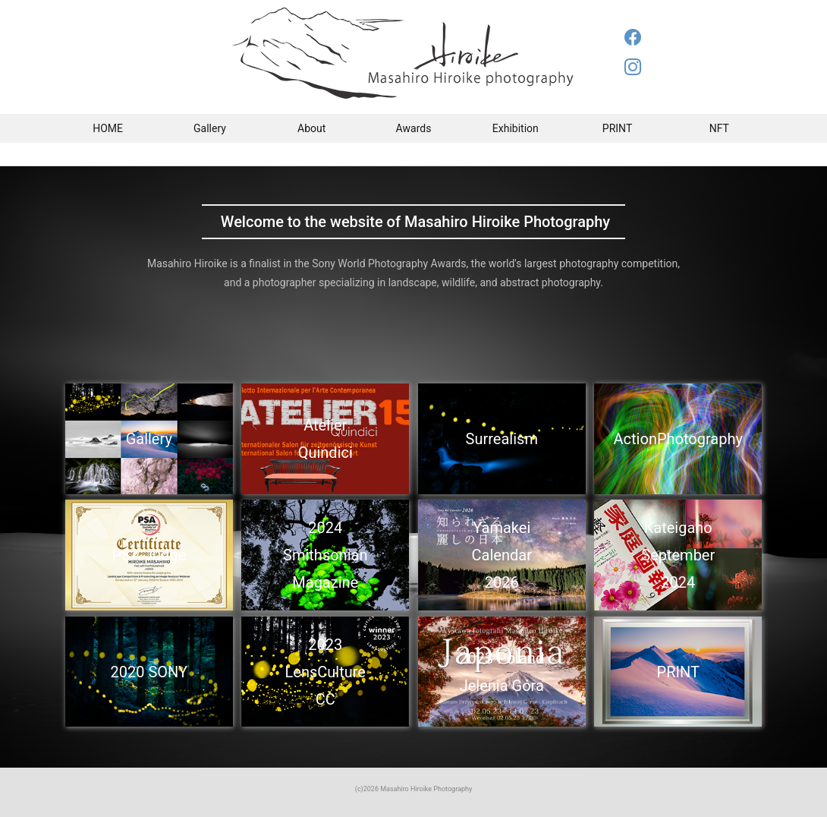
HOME (108, 128)
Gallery (209, 128)
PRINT (617, 128)
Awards (414, 128)
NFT (719, 128)
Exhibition (515, 128)
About (311, 128)
